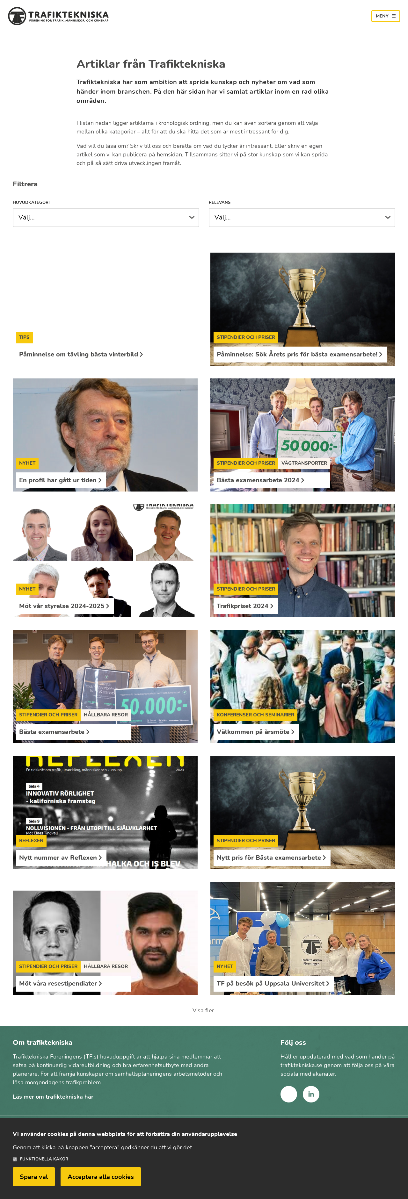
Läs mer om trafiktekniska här (53, 1097)
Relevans (219, 203)
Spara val (34, 1177)
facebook (288, 1094)
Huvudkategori (31, 203)
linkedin (311, 1094)
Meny (382, 16)
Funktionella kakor (44, 1159)
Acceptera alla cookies (101, 1177)
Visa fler (203, 1010)
